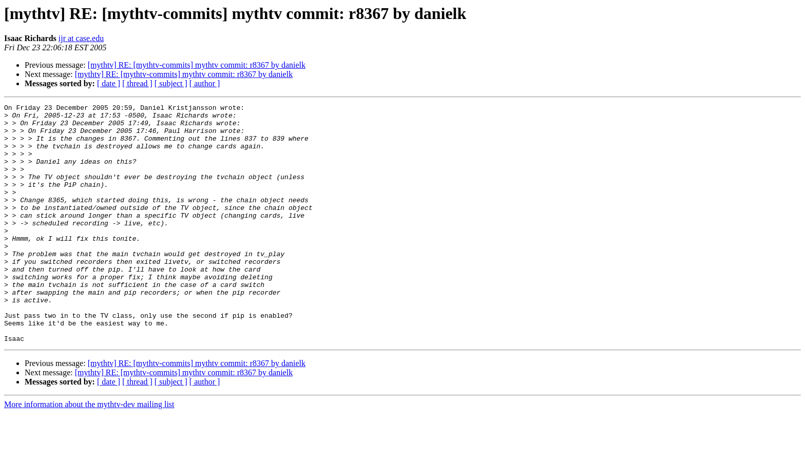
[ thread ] (137, 83)
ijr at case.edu (81, 38)
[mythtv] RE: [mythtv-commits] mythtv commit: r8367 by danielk (196, 65)
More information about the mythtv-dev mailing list (89, 452)
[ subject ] (171, 83)
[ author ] (204, 83)
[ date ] (108, 83)
